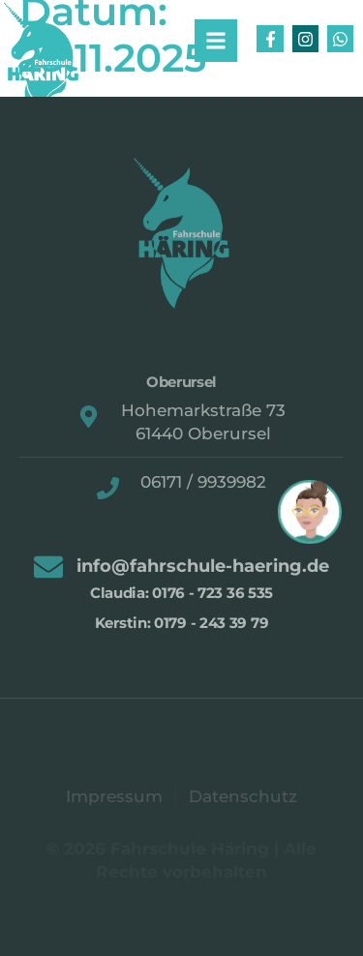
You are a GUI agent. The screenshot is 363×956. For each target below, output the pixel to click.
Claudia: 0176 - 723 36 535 (181, 592)
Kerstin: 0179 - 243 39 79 (182, 622)
